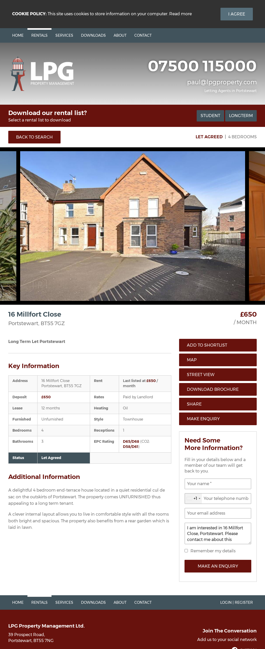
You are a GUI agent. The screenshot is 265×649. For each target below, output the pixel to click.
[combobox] (193, 498)
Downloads (93, 35)
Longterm (241, 115)
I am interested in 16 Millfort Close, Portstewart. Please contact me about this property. (218, 533)
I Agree (236, 14)
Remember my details (212, 550)
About (120, 35)
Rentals (39, 35)
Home (18, 35)
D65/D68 (131, 441)
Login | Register (236, 602)
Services (64, 35)
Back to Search (34, 137)
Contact (143, 35)
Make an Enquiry (218, 566)
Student (210, 115)
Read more (180, 13)
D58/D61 (130, 446)
